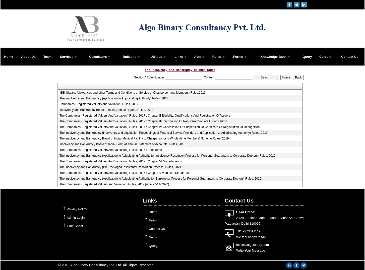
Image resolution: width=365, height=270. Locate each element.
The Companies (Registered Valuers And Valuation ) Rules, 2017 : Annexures (111, 150)
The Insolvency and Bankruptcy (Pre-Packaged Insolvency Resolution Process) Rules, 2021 (120, 167)
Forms (239, 57)
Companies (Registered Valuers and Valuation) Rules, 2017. (99, 104)
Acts (199, 57)
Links (180, 57)
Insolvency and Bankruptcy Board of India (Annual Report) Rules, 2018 (106, 110)
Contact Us (350, 57)
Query (307, 57)
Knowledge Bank (275, 57)
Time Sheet (75, 226)
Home (8, 57)
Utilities (158, 57)
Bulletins (131, 57)
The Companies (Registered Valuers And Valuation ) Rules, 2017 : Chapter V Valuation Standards (124, 173)
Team (47, 57)
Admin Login (76, 217)
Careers (325, 57)
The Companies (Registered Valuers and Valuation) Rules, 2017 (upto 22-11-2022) (114, 184)
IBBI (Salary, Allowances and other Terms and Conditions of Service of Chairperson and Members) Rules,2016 (133, 92)
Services (68, 57)
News (153, 237)
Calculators (99, 57)
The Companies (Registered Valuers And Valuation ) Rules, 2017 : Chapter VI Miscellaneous (121, 161)
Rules (218, 57)
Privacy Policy (77, 209)
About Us (28, 57)
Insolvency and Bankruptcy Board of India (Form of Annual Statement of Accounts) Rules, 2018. (123, 144)
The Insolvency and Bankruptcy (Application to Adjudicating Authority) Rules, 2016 (114, 98)
